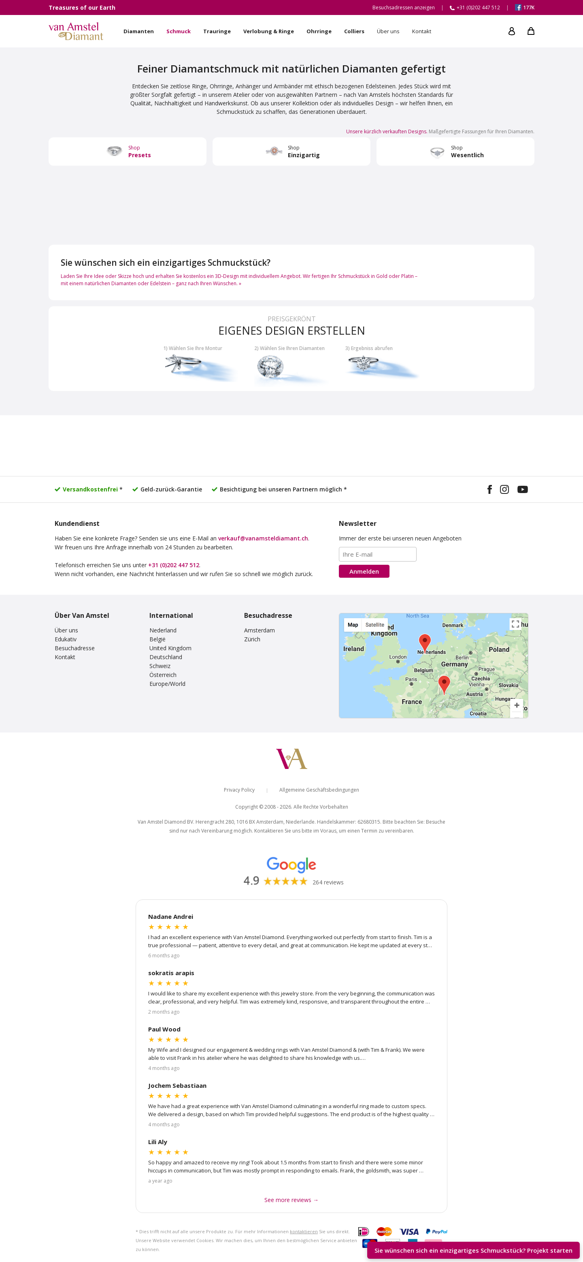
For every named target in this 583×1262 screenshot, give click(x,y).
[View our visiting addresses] (433, 665)
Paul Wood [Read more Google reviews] (164, 1029)
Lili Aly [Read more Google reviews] (157, 1142)
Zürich (252, 639)
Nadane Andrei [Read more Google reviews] (170, 916)
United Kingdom (170, 648)
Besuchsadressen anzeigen (403, 7)
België (157, 639)
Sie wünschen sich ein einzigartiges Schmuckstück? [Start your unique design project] (473, 1250)
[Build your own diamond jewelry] (291, 348)
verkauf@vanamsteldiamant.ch (263, 538)
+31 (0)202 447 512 (173, 565)
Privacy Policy (239, 789)
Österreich (163, 675)
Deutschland (165, 657)
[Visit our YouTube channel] (522, 491)
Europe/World (167, 684)
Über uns (66, 630)
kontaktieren (304, 1231)
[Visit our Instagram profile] (504, 490)
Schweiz (159, 666)
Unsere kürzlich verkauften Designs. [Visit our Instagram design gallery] (387, 131)
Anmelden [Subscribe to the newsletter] (364, 571)
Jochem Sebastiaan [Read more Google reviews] (177, 1085)
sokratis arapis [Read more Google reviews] (171, 973)
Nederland (163, 630)
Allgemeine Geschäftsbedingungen (319, 789)
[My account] (511, 31)
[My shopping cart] (530, 31)
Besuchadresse (75, 648)
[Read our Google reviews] (291, 870)
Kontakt (65, 657)
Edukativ (66, 639)
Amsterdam (259, 630)
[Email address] (378, 554)
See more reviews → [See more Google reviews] (291, 1200)
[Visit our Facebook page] (489, 490)
